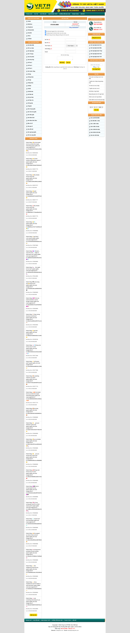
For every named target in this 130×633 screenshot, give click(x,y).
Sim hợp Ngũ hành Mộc (96, 48)
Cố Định (30, 38)
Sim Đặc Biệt (31, 45)
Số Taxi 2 (30, 62)
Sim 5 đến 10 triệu (95, 126)
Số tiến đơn (30, 91)
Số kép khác (31, 77)
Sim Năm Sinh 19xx (32, 120)
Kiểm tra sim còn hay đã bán (95, 96)
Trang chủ (29, 14)
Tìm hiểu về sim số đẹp (94, 85)
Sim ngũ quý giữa (32, 132)
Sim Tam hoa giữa (32, 111)
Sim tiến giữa (31, 114)
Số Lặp (29, 80)
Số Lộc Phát (30, 97)
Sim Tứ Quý (30, 53)
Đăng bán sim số (96, 37)
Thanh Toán (75, 14)
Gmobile (30, 32)
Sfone (29, 35)
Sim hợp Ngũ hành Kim (96, 45)
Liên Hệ (82, 14)
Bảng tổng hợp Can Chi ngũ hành (96, 94)
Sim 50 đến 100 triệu (95, 132)
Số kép (29, 74)
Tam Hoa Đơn (31, 56)
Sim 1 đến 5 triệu (95, 123)
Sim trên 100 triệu (95, 135)
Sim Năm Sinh (31, 117)
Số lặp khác (30, 82)
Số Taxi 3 (30, 65)
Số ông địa (30, 103)
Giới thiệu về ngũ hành (94, 91)
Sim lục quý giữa (32, 135)
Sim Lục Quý (31, 48)
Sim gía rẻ (30, 126)
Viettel (29, 21)
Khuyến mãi (43, 14)
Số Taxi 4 (30, 68)
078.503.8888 (54, 24)
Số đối (29, 88)
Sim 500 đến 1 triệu (95, 120)
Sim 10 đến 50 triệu (95, 129)
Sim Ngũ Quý (31, 51)
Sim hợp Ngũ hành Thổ (96, 56)
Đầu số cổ (30, 123)
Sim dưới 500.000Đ (95, 117)
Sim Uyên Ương (31, 71)
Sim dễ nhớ (30, 129)
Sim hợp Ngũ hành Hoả (96, 53)
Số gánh (30, 106)
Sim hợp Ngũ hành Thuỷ (96, 50)
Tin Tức (36, 14)
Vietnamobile (31, 30)
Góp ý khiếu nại (97, 27)
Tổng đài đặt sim (98, 22)
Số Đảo (29, 85)
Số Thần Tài (30, 100)
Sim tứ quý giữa (31, 108)
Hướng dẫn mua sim (64, 14)
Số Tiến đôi (30, 94)
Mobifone (30, 24)
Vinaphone (30, 27)
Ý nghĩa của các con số (94, 88)
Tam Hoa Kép (31, 59)
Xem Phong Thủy (52, 14)
